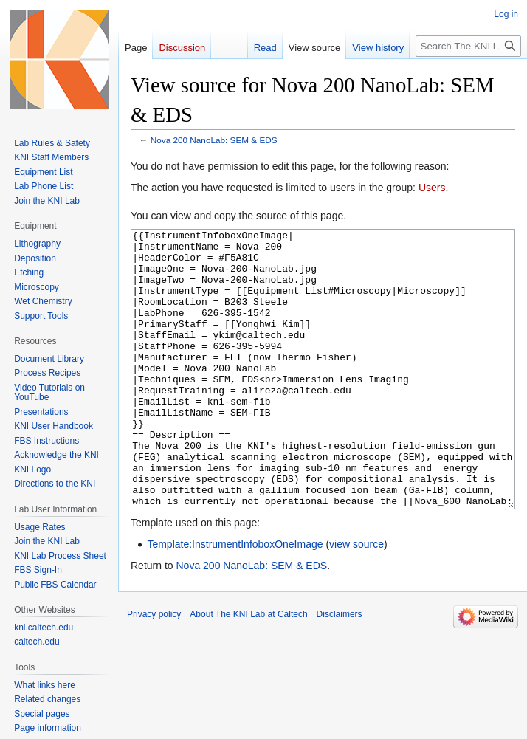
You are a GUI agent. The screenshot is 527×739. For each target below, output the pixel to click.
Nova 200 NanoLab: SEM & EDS (214, 140)
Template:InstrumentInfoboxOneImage (235, 599)
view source (356, 599)
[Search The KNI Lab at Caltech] (468, 46)
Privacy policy (154, 669)
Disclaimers (339, 669)
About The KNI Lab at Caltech (248, 669)
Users (432, 187)
